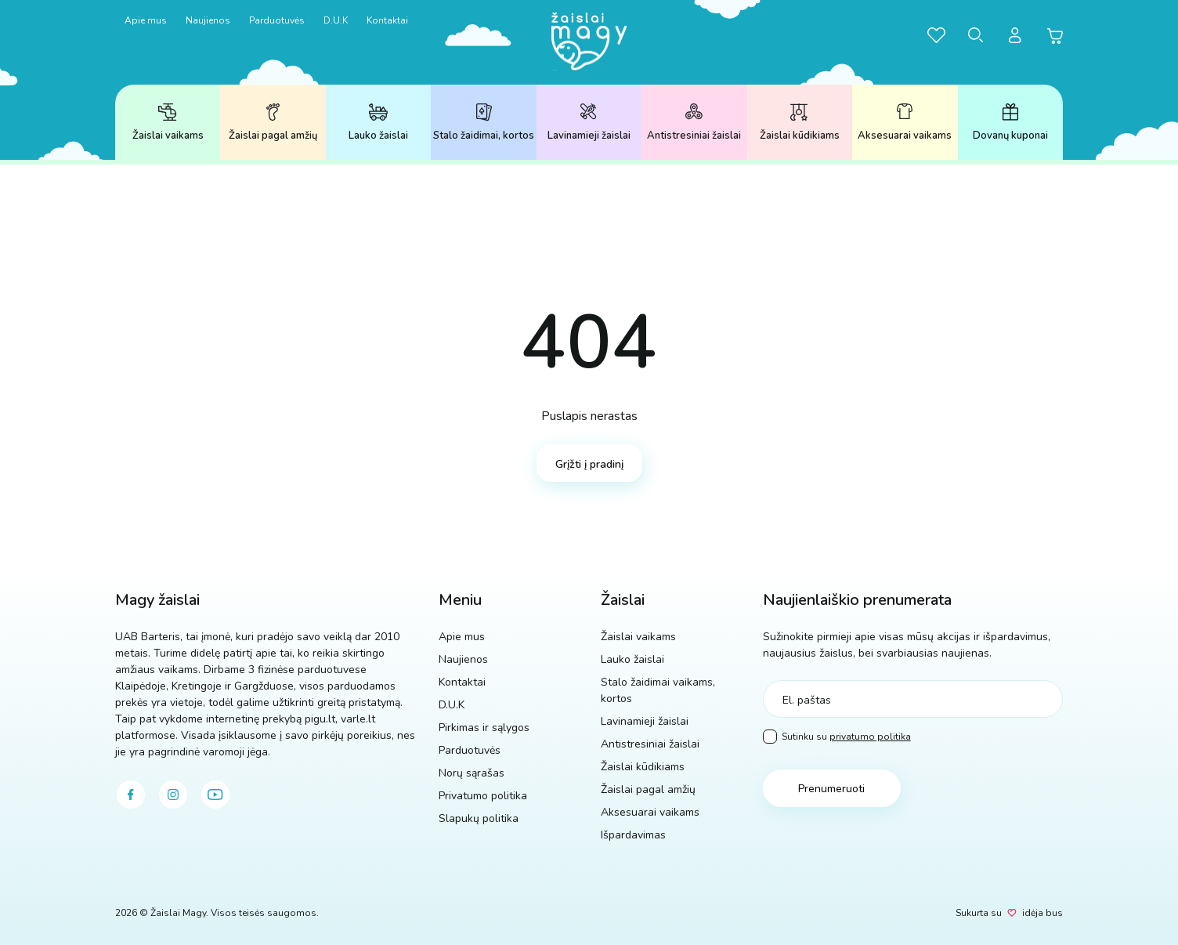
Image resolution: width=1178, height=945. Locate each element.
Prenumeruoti (831, 788)
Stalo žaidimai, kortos (483, 123)
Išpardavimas (633, 834)
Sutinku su (837, 737)
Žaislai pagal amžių (273, 123)
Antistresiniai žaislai (694, 123)
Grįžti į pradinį (589, 464)
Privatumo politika (483, 795)
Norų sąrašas (471, 773)
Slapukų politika (479, 818)
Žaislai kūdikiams (800, 123)
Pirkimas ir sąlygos (484, 727)
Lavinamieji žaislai (589, 123)
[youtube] (215, 794)
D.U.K (335, 20)
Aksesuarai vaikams (905, 123)
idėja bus (1042, 913)
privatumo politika (870, 736)
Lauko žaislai (378, 123)
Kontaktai (387, 20)
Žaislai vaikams (168, 123)
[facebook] (130, 794)
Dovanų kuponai (1010, 123)
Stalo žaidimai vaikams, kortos (658, 690)
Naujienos (208, 20)
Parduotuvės (277, 20)
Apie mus (146, 20)
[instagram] (173, 794)
